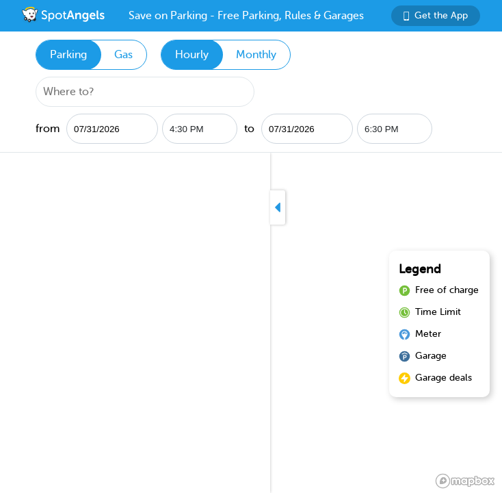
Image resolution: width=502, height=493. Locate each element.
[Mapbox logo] (465, 481)
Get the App (436, 15)
